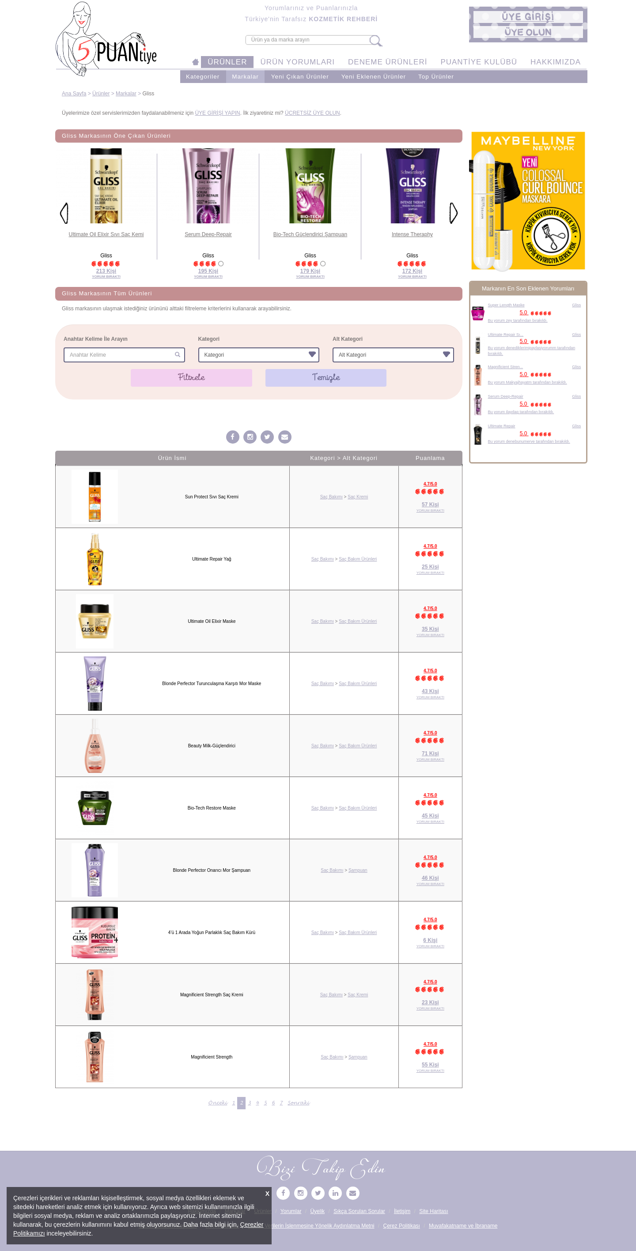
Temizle (326, 377)
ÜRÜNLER (227, 62)
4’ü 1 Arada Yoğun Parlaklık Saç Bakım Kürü (211, 932)
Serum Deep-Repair (208, 234)
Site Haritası (433, 1211)
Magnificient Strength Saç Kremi (211, 994)
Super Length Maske (506, 305)
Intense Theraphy (412, 234)
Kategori (209, 339)
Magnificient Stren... (505, 367)
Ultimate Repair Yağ (211, 559)
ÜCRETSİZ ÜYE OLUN (312, 113)
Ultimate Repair (501, 426)
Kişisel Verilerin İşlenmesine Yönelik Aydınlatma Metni (311, 1226)
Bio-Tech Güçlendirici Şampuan (310, 234)
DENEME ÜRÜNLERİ (387, 62)
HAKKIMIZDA (555, 62)
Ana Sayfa (74, 93)
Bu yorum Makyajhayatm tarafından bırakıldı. (527, 382)
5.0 (537, 312)
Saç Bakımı (331, 496)
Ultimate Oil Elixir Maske (211, 621)
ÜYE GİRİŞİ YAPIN (217, 113)
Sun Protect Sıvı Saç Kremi (211, 496)
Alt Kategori (348, 339)
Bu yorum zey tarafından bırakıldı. (518, 320)
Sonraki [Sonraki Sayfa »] (298, 1103)
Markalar (245, 76)
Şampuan (357, 870)
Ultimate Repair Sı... (506, 334)
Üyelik (317, 1211)
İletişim (402, 1211)
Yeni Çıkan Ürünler (300, 76)
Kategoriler (203, 76)
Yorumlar (291, 1211)
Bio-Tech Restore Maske (212, 808)
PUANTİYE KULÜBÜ (478, 62)
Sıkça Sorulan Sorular (359, 1211)
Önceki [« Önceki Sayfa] (217, 1103)
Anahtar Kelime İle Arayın (96, 339)
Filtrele (191, 377)
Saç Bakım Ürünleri (358, 559)
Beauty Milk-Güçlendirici (211, 745)
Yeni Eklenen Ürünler (373, 76)
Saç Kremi (358, 496)
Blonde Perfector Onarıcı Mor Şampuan (211, 870)
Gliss (576, 305)
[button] (528, 17)
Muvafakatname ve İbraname (463, 1226)
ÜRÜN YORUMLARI (297, 62)
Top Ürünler (436, 76)
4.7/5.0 (430, 484)
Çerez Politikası (401, 1226)
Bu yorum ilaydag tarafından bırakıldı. (521, 412)
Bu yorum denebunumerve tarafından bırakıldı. (529, 441)
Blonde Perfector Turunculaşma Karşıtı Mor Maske (211, 683)
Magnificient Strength (211, 1057)
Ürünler (101, 93)
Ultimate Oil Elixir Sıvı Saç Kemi (106, 234)
